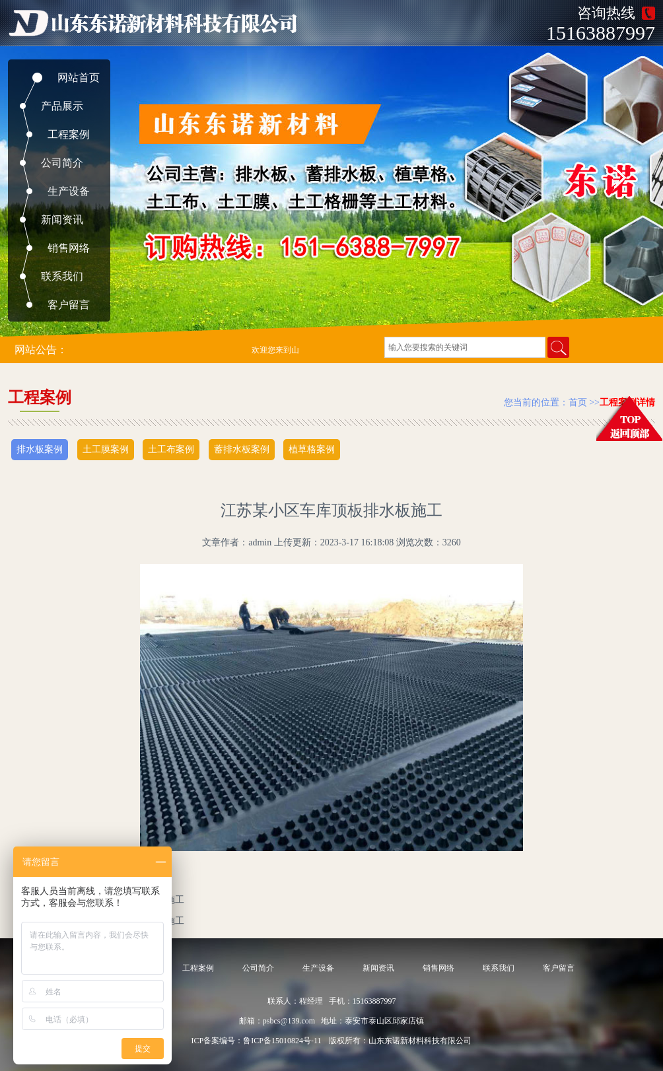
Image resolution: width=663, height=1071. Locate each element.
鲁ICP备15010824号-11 (282, 1040)
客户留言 (69, 304)
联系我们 (62, 276)
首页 (578, 402)
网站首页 (78, 77)
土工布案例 (171, 449)
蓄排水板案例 (241, 449)
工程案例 (69, 134)
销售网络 (69, 248)
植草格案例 (312, 449)
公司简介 (62, 162)
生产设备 (69, 191)
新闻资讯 (62, 219)
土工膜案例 (106, 449)
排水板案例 (40, 449)
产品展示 (62, 106)
